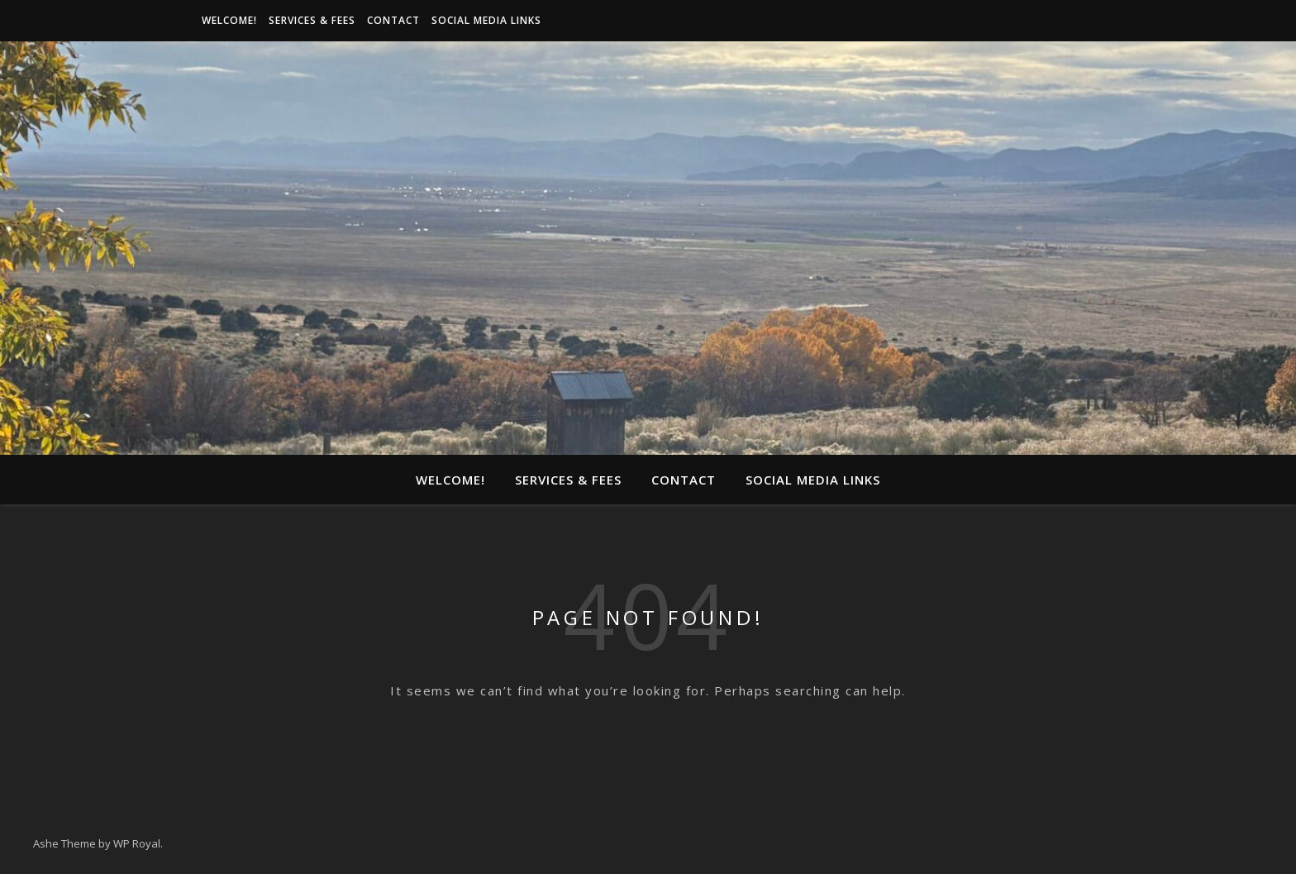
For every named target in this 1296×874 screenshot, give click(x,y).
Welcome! (229, 20)
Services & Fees (312, 20)
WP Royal (136, 843)
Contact (393, 20)
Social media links (486, 20)
